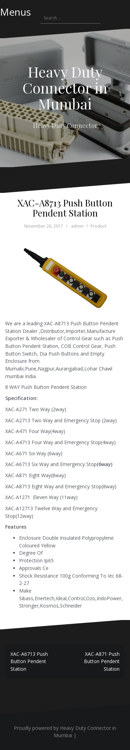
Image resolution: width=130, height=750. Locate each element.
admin (77, 226)
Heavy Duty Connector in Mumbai (65, 87)
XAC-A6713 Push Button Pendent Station (29, 661)
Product (98, 226)
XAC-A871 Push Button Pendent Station (102, 661)
